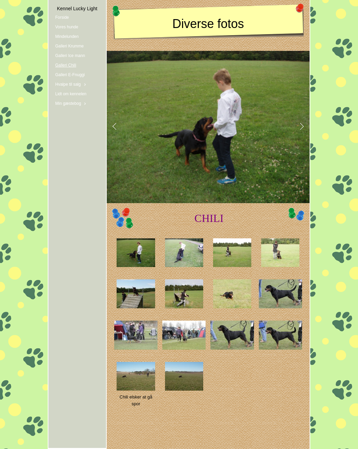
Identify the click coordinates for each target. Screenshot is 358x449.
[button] (114, 127)
